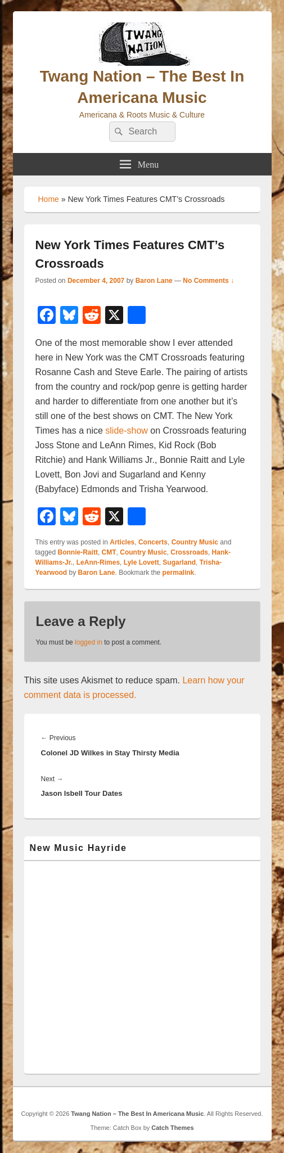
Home (48, 199)
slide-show (126, 430)
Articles (122, 542)
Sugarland (179, 562)
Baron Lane (154, 281)
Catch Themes (172, 1127)
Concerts (153, 542)
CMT (109, 552)
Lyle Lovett (141, 562)
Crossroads (189, 552)
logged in (88, 642)
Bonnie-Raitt (78, 552)
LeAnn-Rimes (98, 562)
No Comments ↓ (208, 281)
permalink (179, 572)
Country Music (195, 542)
